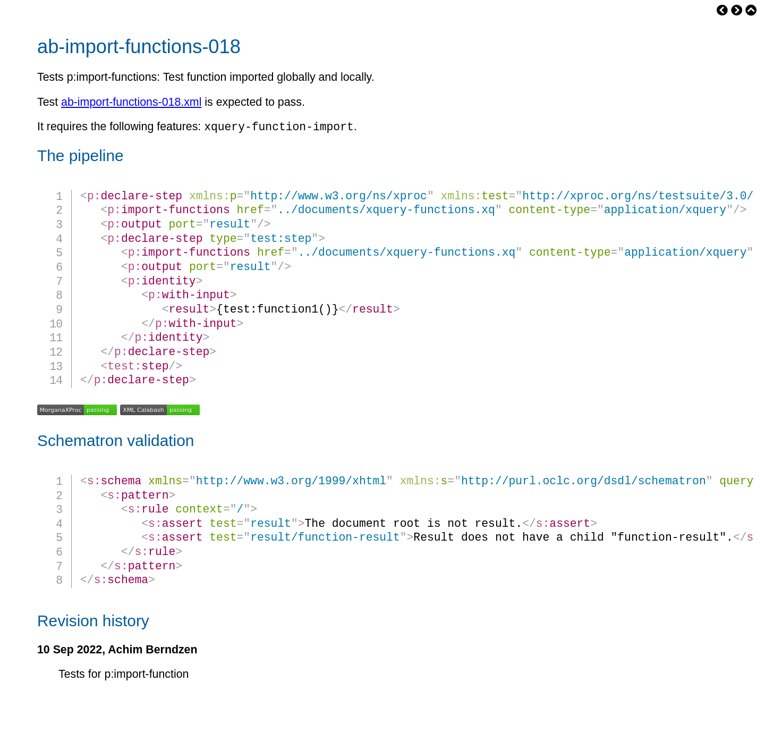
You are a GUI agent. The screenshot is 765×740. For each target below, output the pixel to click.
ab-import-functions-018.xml (131, 102)
